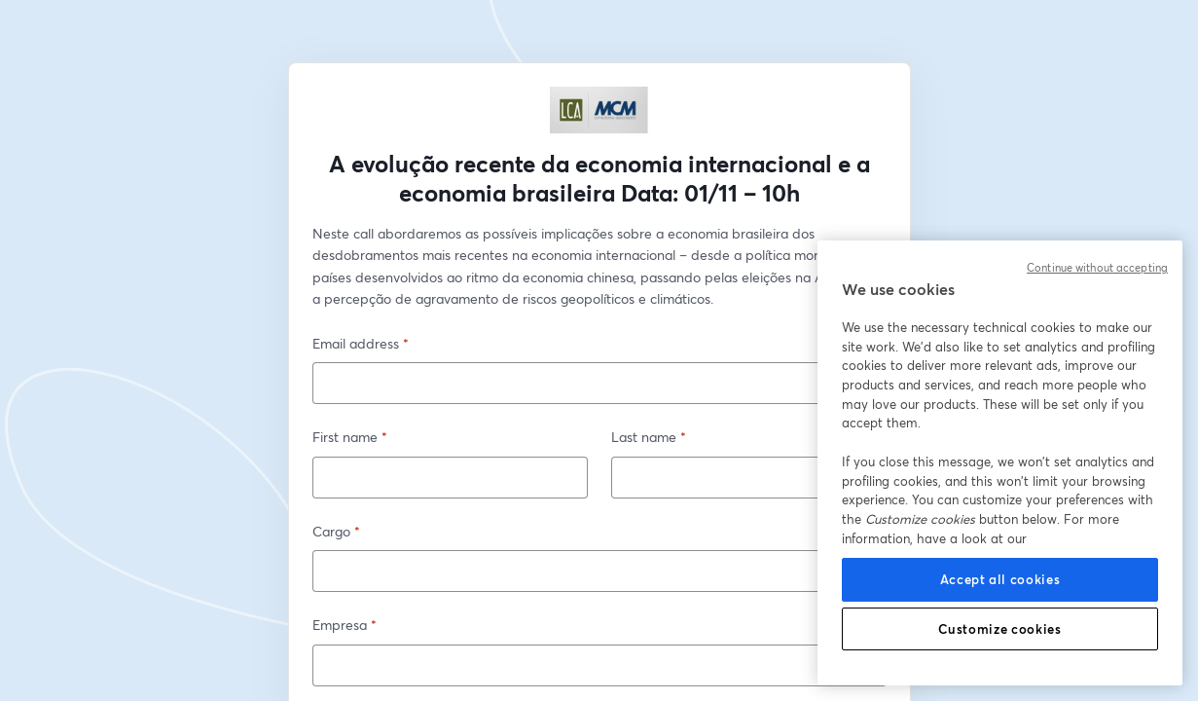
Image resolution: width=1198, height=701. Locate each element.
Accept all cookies (1000, 579)
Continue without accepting (1097, 268)
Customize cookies (999, 629)
